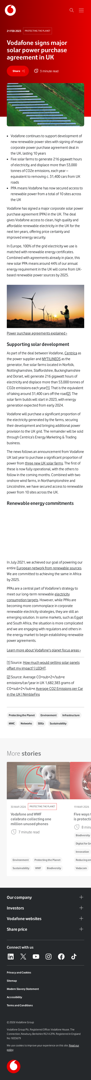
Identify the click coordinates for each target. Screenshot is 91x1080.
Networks (26, 723)
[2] (68, 394)
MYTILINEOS (51, 359)
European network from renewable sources (49, 568)
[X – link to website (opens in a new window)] (23, 956)
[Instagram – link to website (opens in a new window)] (48, 956)
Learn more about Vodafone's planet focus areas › (44, 650)
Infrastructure (71, 715)
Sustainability (58, 723)
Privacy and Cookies (19, 972)
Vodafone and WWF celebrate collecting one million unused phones (31, 819)
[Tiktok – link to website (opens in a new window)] (74, 956)
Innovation (82, 851)
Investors (45, 908)
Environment (49, 715)
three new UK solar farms (44, 463)
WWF (38, 868)
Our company (45, 897)
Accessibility (14, 997)
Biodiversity (54, 868)
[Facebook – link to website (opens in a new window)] (61, 956)
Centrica (71, 353)
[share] (18, 71)
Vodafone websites (45, 919)
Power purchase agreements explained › (37, 333)
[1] (48, 388)
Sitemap (12, 980)
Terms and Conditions (20, 1005)
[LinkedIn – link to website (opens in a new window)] (11, 956)
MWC (12, 723)
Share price (45, 929)
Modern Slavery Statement (23, 989)
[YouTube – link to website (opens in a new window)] (36, 956)
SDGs (41, 723)
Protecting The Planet (37, 30)
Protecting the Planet (22, 715)
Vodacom (81, 868)
